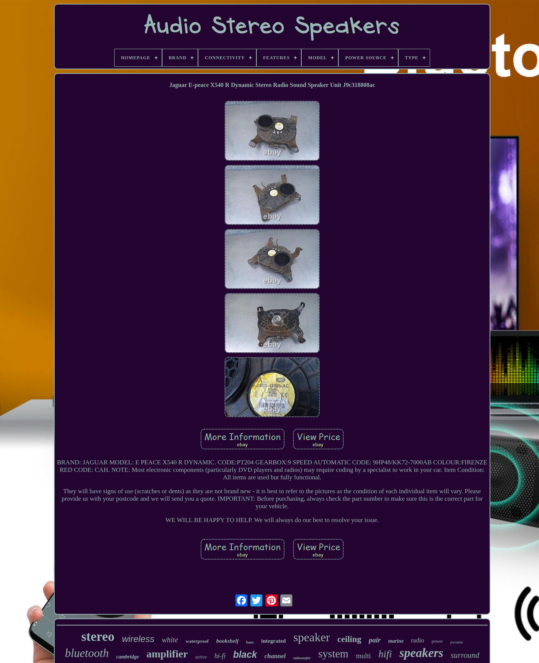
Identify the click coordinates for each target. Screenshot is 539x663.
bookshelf (227, 641)
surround (465, 655)
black (245, 654)
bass (250, 642)
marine (396, 641)
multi (363, 656)
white (170, 640)
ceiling (349, 639)
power (437, 641)
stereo (98, 636)
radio (417, 640)
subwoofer (302, 658)
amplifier (167, 654)
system (333, 654)
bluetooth (87, 653)
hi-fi (220, 656)
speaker (311, 637)
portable (456, 642)
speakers (421, 653)
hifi (385, 654)
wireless (138, 639)
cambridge (127, 657)
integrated (273, 641)
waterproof (197, 641)
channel (275, 656)
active (201, 657)
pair (375, 640)
